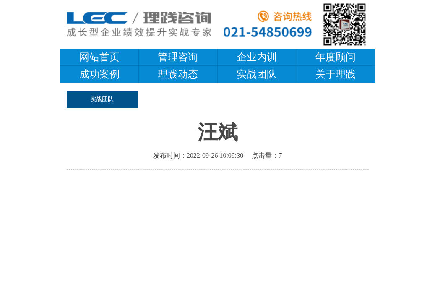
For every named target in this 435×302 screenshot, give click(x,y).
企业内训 (257, 57)
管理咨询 (178, 57)
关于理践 (335, 74)
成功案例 (99, 74)
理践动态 (178, 74)
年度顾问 (335, 57)
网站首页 (99, 57)
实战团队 (257, 74)
